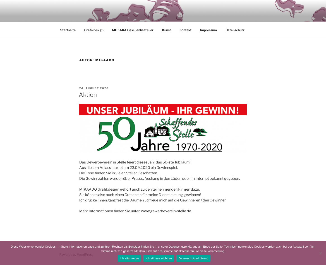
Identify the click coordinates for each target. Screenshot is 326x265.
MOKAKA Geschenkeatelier (132, 30)
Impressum (208, 30)
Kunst (166, 30)
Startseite (68, 30)
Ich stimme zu (129, 258)
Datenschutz (234, 30)
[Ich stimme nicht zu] (320, 253)
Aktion (88, 94)
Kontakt (186, 30)
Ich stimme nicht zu (159, 258)
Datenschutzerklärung (193, 258)
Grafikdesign (93, 30)
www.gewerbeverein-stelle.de (166, 211)
